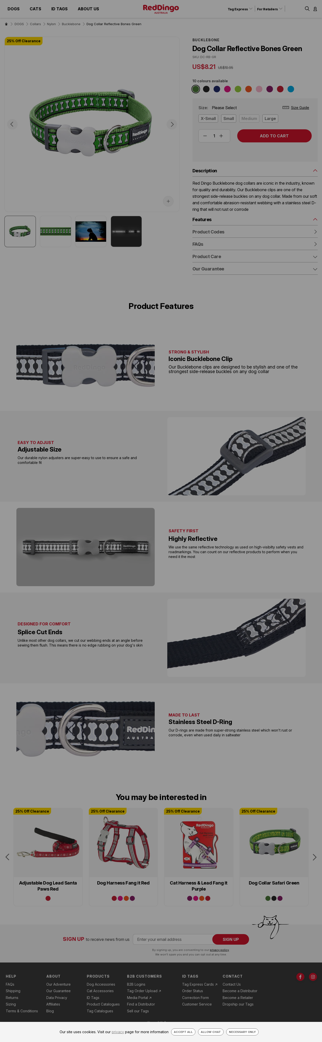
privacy (118, 1032)
